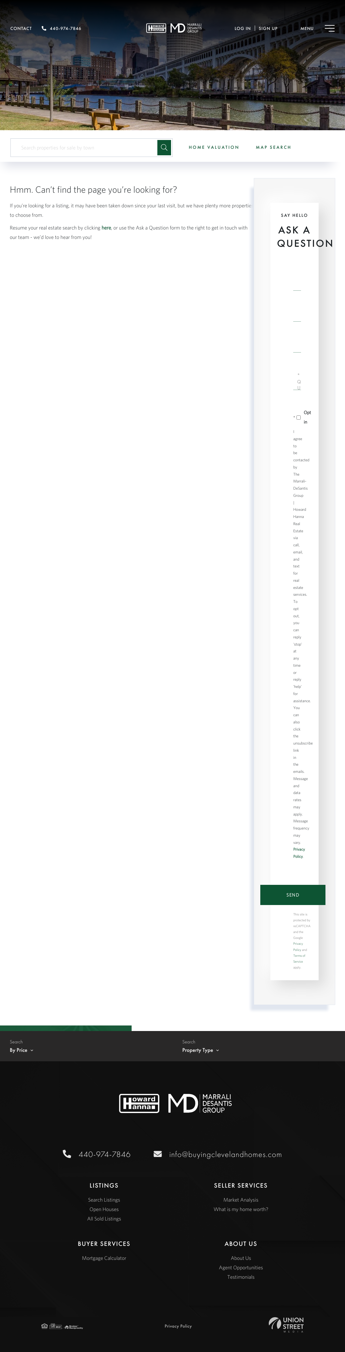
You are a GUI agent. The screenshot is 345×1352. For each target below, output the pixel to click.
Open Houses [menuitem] (104, 1209)
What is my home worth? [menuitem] (241, 1209)
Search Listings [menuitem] (104, 1200)
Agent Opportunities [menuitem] (241, 1267)
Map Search (274, 147)
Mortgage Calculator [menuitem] (104, 1258)
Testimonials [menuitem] (240, 1277)
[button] (164, 147)
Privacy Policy (178, 1326)
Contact (21, 29)
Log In (243, 29)
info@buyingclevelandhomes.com (224, 1154)
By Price (18, 1050)
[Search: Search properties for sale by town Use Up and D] (86, 148)
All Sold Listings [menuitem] (104, 1219)
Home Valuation (214, 147)
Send (292, 895)
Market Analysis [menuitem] (240, 1200)
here (106, 228)
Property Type (197, 1050)
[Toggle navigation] (311, 28)
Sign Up (268, 29)
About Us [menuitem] (241, 1258)
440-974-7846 (61, 29)
